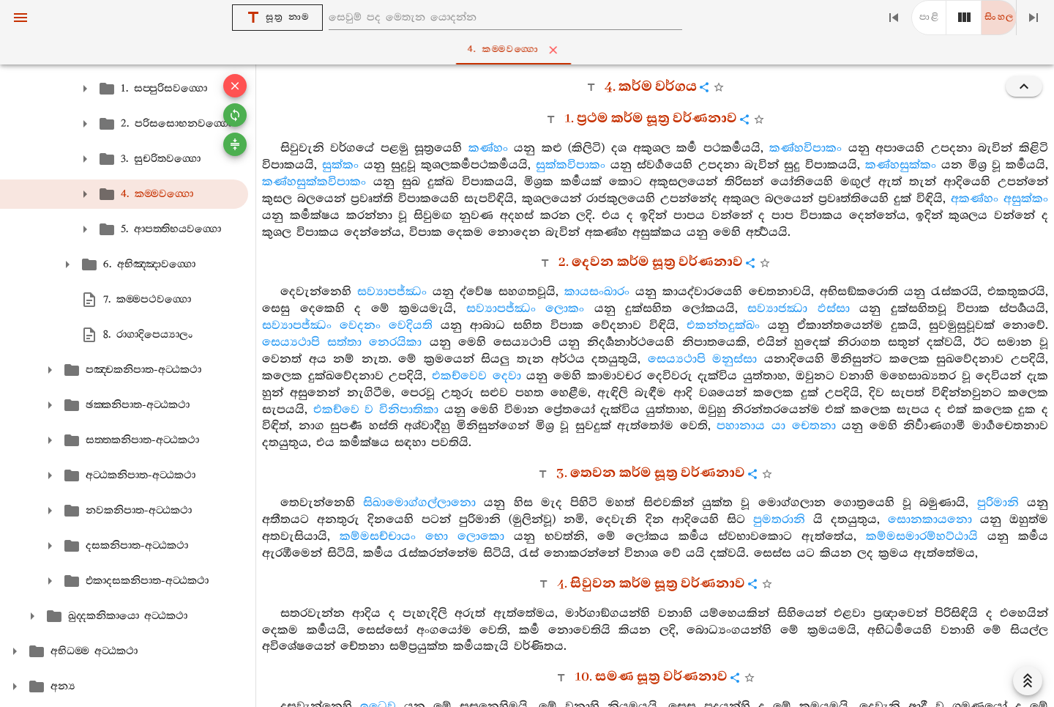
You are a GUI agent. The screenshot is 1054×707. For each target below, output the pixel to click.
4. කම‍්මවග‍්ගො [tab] (530, 50)
